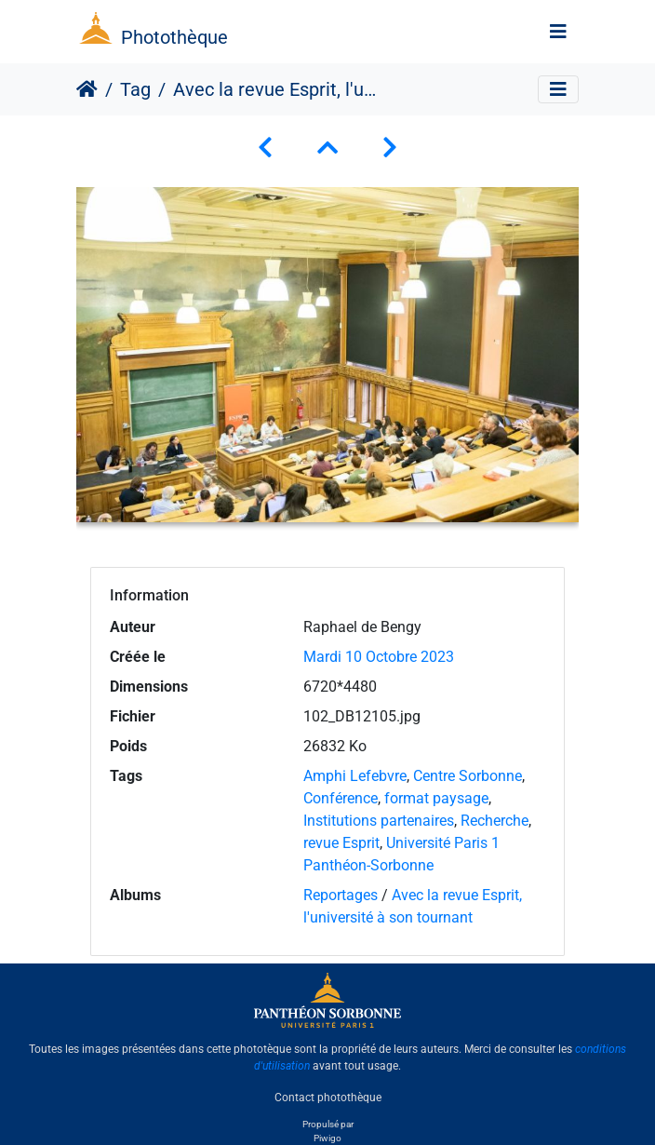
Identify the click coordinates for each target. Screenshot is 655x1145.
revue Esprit (341, 843)
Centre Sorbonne (467, 776)
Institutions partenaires (378, 820)
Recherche (494, 820)
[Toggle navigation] (558, 32)
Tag (135, 89)
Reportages (340, 895)
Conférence (340, 798)
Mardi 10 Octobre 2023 (378, 657)
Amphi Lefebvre (355, 776)
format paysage (436, 798)
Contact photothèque (327, 1097)
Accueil (87, 89)
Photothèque (174, 37)
